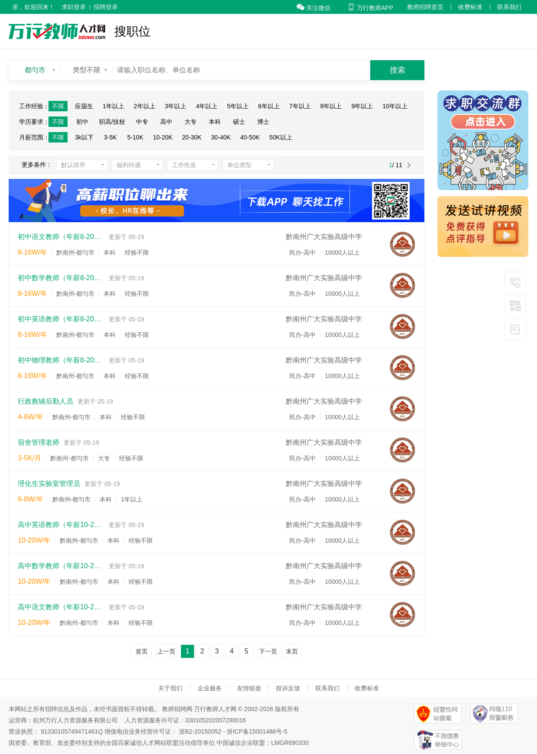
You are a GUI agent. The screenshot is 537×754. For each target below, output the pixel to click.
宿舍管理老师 (38, 442)
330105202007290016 (215, 720)
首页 (142, 651)
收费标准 (470, 6)
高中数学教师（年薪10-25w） (61, 566)
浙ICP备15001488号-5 (256, 731)
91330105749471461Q (72, 731)
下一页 (268, 651)
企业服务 (209, 688)
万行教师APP (370, 7)
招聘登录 (106, 6)
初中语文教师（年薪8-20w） (61, 236)
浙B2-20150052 (200, 731)
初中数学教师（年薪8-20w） (61, 278)
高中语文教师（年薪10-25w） (61, 607)
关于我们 (170, 688)
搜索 (397, 70)
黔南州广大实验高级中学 (324, 236)
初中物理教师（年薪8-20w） (61, 360)
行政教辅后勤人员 (45, 401)
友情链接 (249, 688)
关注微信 (313, 7)
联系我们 (509, 6)
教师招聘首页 (425, 6)
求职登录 (73, 6)
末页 (292, 651)
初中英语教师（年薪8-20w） (61, 319)
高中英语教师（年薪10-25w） (61, 524)
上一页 (166, 651)
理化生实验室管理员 (49, 483)
